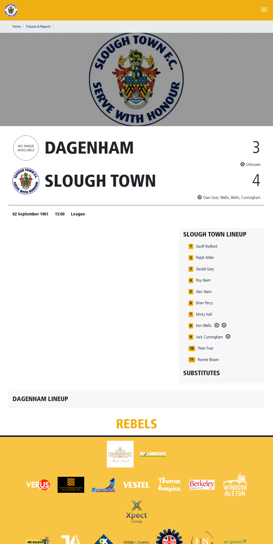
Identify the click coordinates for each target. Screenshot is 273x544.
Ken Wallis (204, 325)
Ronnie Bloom (208, 359)
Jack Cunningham (209, 336)
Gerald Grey (205, 268)
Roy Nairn (203, 280)
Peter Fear (205, 348)
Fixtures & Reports (38, 26)
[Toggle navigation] (264, 9)
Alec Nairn (204, 291)
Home (17, 26)
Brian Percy (204, 302)
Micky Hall (204, 314)
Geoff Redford (206, 246)
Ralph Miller (205, 257)
